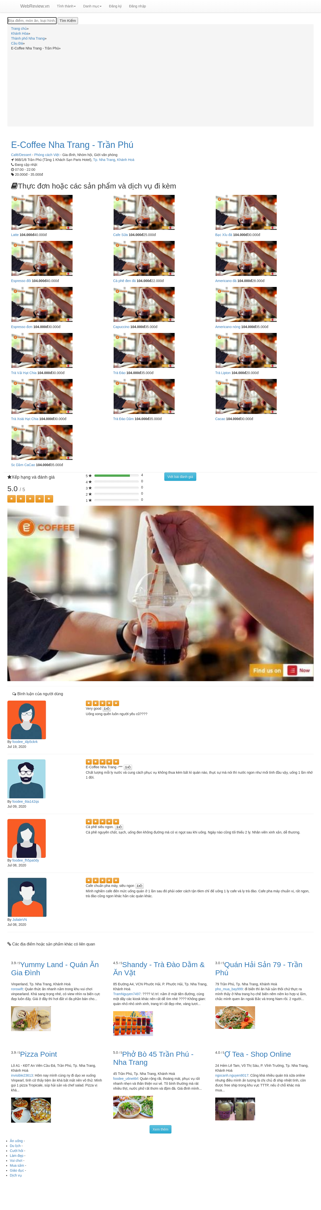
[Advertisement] (160, 87)
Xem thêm (160, 1129)
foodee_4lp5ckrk (25, 742)
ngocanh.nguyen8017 (231, 1075)
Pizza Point (38, 1054)
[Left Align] (11, 499)
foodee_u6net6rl (125, 1079)
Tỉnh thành (66, 6)
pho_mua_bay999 (229, 989)
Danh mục (92, 6)
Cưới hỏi (16, 1151)
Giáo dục (17, 1170)
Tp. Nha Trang (104, 160)
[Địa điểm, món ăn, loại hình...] (32, 20)
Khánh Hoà (125, 160)
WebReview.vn (35, 6)
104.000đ (27, 235)
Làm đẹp (16, 1156)
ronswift (17, 989)
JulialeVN (19, 920)
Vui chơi (16, 1161)
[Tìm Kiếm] (68, 20)
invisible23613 (22, 1075)
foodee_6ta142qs (25, 801)
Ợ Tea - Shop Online (257, 1054)
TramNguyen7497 (127, 994)
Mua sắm (17, 1165)
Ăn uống (16, 1141)
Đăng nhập (137, 6)
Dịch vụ (16, 1175)
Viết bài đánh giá (180, 477)
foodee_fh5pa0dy (25, 860)
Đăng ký (115, 6)
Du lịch (15, 1146)
